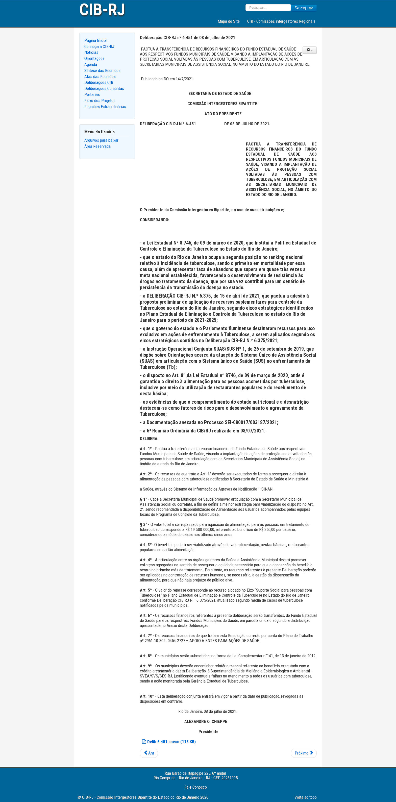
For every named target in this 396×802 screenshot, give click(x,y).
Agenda (90, 64)
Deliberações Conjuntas (104, 88)
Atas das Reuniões (100, 76)
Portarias (92, 94)
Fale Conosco (195, 787)
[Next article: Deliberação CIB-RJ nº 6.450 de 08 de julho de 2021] (304, 753)
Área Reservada (97, 146)
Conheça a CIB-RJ (99, 46)
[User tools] (310, 50)
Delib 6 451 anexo (169, 741)
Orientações (94, 58)
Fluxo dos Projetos (99, 100)
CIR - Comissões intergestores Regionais (281, 21)
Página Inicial (95, 40)
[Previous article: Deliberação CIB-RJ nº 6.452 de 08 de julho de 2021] (149, 753)
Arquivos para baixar (101, 140)
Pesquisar (304, 8)
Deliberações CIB (98, 82)
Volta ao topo (305, 797)
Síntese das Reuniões (102, 70)
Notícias (91, 52)
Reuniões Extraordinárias (105, 106)
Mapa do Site (229, 21)
